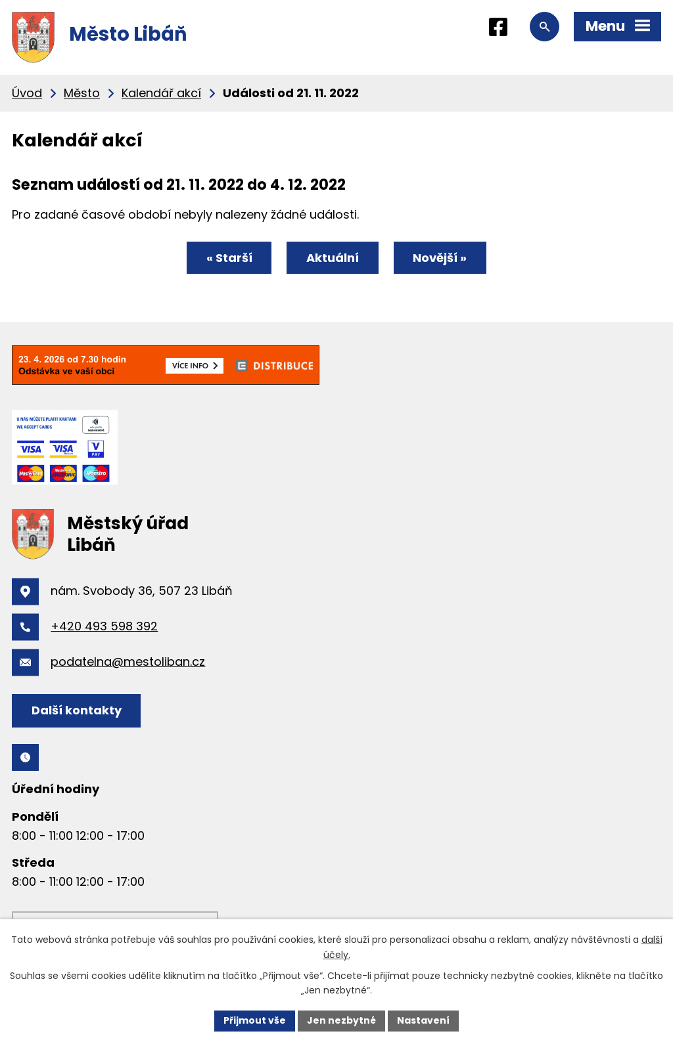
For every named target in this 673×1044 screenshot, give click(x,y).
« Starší (229, 258)
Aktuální (332, 258)
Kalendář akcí (161, 93)
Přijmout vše (254, 1020)
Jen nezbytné (341, 1020)
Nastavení (423, 1020)
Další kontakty (77, 710)
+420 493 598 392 (104, 626)
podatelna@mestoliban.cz (128, 661)
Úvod (27, 93)
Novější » (440, 258)
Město (82, 93)
